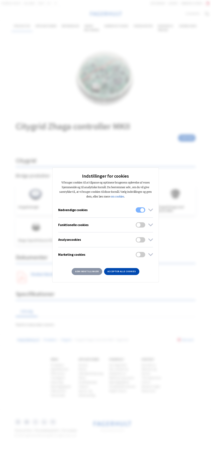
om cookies (117, 196)
